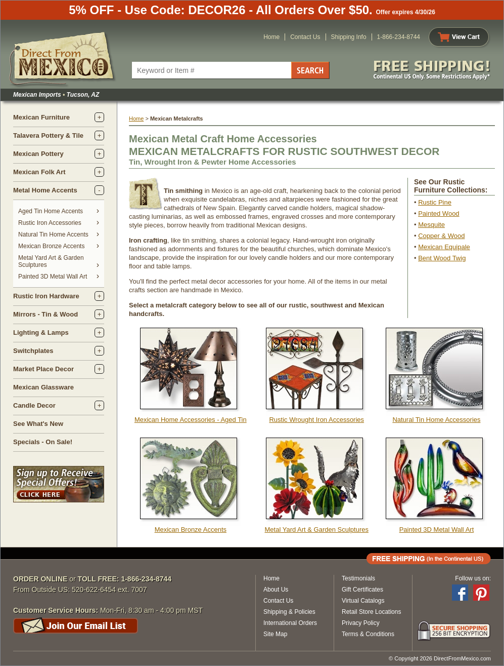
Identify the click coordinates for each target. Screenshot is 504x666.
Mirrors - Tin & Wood (45, 314)
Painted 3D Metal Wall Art (52, 276)
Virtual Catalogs (363, 600)
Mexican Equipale (444, 247)
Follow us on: (473, 578)
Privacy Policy (361, 622)
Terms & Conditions (368, 634)
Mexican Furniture (41, 117)
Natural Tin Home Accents (53, 234)
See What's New (38, 423)
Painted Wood (438, 213)
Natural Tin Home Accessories (436, 419)
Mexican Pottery (38, 154)
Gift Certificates (362, 589)
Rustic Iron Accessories (49, 222)
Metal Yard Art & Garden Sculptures (317, 529)
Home (271, 37)
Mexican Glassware (43, 387)
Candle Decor (34, 405)
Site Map (275, 634)
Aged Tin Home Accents (50, 211)
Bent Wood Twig (442, 258)
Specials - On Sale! (42, 442)
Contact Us (305, 37)
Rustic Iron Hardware (46, 296)
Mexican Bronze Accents (51, 246)
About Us (275, 589)
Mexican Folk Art (39, 172)
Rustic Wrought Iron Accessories (316, 419)
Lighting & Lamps (41, 332)
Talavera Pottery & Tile (48, 135)
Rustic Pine (434, 202)
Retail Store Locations (371, 611)
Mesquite (431, 224)
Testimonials (358, 578)
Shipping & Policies (289, 611)
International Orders (290, 622)
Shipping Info (348, 37)
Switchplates (33, 351)
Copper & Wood (441, 236)
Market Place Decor (43, 369)
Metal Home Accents (45, 190)
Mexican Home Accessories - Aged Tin (190, 419)
